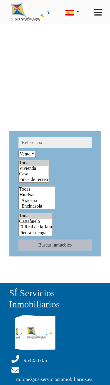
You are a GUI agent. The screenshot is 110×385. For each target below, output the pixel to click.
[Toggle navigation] (98, 12)
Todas (33, 162)
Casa (33, 174)
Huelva (36, 195)
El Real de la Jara (35, 227)
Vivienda (33, 168)
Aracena (36, 200)
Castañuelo (35, 221)
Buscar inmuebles (55, 244)
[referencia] (55, 142)
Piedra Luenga (35, 232)
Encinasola (36, 206)
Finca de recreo (33, 179)
